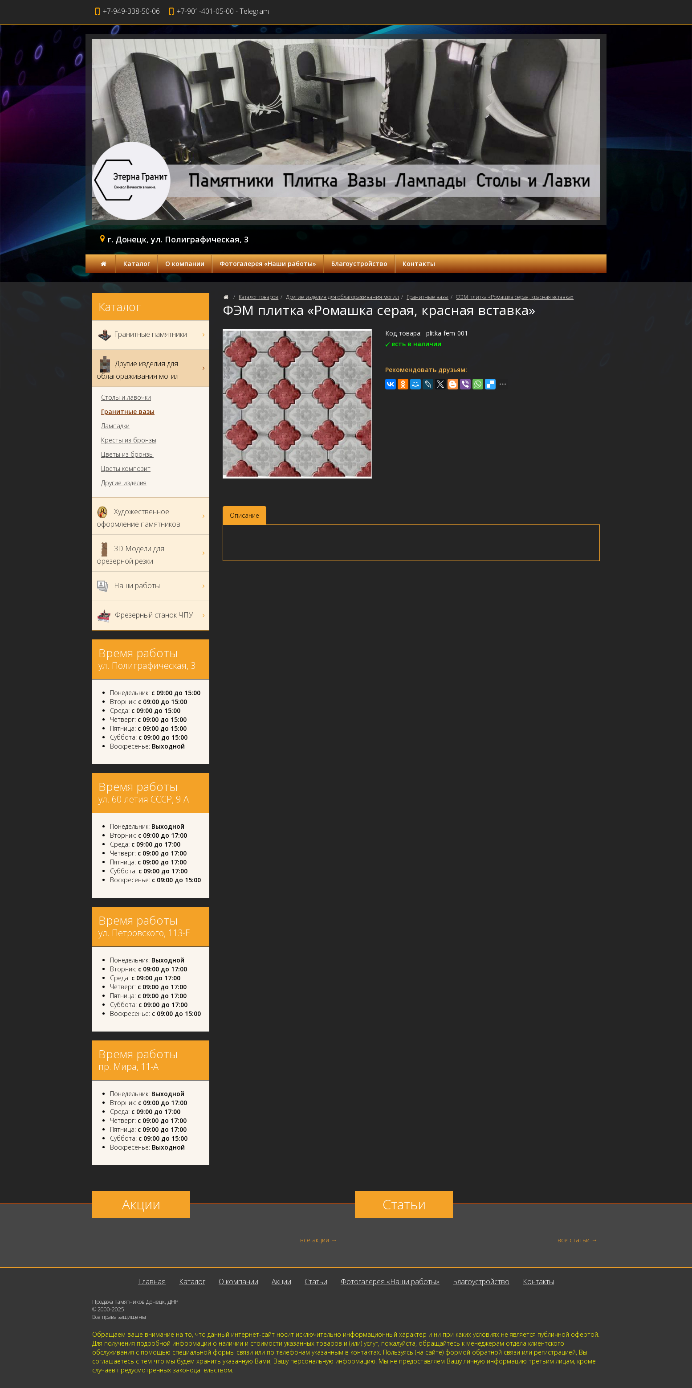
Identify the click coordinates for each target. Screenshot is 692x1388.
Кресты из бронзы (128, 440)
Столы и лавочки (126, 397)
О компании (184, 263)
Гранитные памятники (152, 334)
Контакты (419, 263)
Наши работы (152, 586)
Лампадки (115, 426)
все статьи (574, 1240)
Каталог (136, 263)
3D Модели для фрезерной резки (152, 553)
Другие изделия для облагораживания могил (342, 297)
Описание (244, 515)
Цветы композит (126, 468)
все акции (314, 1240)
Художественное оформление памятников (152, 516)
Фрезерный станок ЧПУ (152, 615)
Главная (152, 1281)
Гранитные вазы (427, 297)
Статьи (316, 1281)
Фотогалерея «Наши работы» (268, 263)
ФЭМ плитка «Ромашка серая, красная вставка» (515, 297)
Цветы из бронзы (127, 454)
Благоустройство (359, 263)
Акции (281, 1281)
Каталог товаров (258, 297)
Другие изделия (124, 483)
